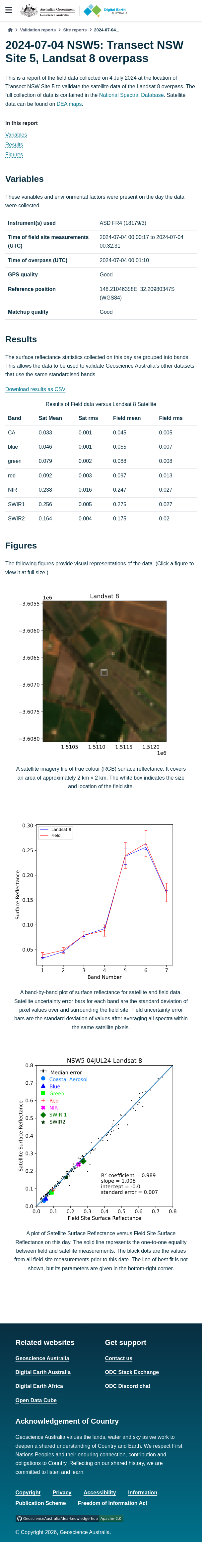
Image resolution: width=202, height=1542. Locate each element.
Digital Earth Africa (39, 1386)
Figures (14, 154)
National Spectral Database (131, 95)
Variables (16, 135)
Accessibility (100, 1492)
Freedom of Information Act (112, 1503)
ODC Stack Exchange (132, 1372)
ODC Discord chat (128, 1386)
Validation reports (38, 29)
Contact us (119, 1358)
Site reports (75, 29)
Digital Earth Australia (43, 1372)
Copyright (28, 1492)
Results (14, 144)
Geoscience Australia (42, 1358)
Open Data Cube (36, 1400)
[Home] (10, 29)
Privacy (62, 1492)
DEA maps (69, 104)
